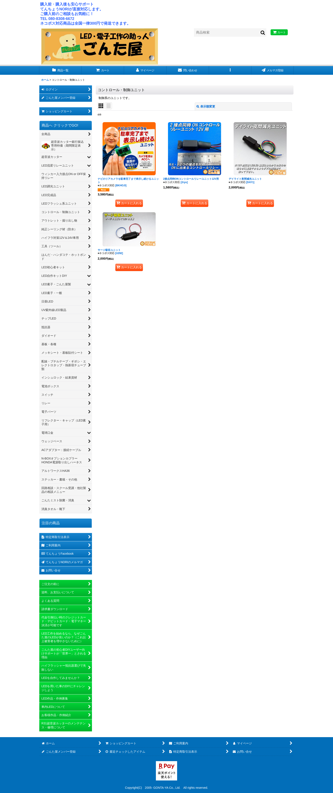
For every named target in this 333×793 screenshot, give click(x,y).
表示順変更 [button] (205, 106)
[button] (230, 70)
